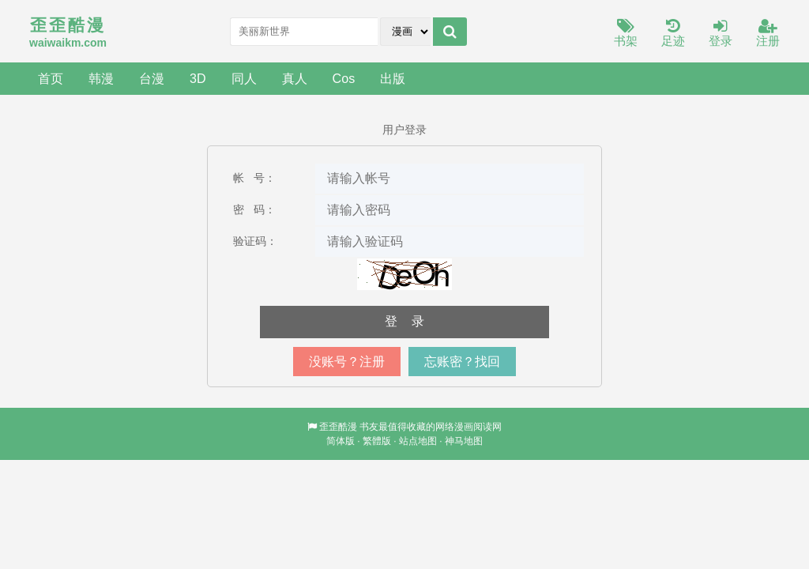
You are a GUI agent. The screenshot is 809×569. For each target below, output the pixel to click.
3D (198, 78)
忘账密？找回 (462, 361)
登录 (720, 33)
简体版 (340, 441)
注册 (768, 33)
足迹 (673, 33)
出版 (392, 78)
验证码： (255, 241)
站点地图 (418, 441)
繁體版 (377, 441)
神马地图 (464, 441)
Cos (344, 78)
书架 (626, 33)
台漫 (151, 78)
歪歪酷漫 (338, 426)
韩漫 (101, 78)
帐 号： (254, 177)
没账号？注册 (347, 361)
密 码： (254, 209)
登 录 (404, 321)
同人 (244, 78)
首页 (50, 78)
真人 (294, 78)
